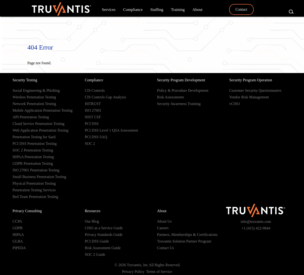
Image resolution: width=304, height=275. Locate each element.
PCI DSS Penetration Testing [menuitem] (35, 144)
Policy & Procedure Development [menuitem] (182, 90)
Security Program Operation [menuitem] (250, 80)
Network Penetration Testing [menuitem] (34, 104)
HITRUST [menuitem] (93, 104)
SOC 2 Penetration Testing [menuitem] (33, 150)
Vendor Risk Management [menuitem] (249, 97)
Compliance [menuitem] (94, 80)
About (197, 9)
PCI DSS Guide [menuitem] (97, 241)
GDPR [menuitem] (18, 228)
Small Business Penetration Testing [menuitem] (39, 177)
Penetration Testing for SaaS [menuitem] (34, 137)
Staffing (156, 9)
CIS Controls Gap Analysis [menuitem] (105, 97)
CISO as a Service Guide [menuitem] (104, 228)
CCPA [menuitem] (17, 221)
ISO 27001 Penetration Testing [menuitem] (36, 170)
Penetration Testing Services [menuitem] (34, 190)
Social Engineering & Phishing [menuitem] (36, 90)
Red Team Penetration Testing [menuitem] (35, 197)
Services (109, 9)
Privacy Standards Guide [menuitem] (104, 235)
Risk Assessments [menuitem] (170, 97)
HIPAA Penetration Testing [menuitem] (33, 157)
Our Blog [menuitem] (92, 221)
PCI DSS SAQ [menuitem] (96, 137)
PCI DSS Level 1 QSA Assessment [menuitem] (111, 130)
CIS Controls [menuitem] (95, 90)
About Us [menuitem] (164, 221)
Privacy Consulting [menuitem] (27, 211)
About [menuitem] (161, 211)
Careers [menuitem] (163, 228)
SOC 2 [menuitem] (90, 144)
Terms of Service (159, 272)
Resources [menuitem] (92, 211)
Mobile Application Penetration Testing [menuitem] (42, 110)
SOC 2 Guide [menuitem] (95, 254)
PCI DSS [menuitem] (92, 124)
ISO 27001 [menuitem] (93, 110)
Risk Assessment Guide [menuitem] (103, 248)
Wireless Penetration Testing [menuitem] (34, 97)
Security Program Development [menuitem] (181, 80)
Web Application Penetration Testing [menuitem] (40, 130)
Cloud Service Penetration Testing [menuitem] (39, 124)
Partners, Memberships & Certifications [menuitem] (187, 235)
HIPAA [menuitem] (18, 235)
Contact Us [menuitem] (165, 248)
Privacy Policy (133, 272)
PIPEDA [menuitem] (19, 248)
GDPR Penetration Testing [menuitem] (33, 163)
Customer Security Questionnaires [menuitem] (255, 90)
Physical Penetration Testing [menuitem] (34, 183)
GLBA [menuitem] (18, 241)
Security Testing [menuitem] (25, 80)
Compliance (133, 9)
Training (178, 9)
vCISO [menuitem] (234, 104)
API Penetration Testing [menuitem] (31, 117)
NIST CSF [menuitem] (93, 117)
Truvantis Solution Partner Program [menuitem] (184, 241)
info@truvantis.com (256, 222)
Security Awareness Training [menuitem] (178, 104)
